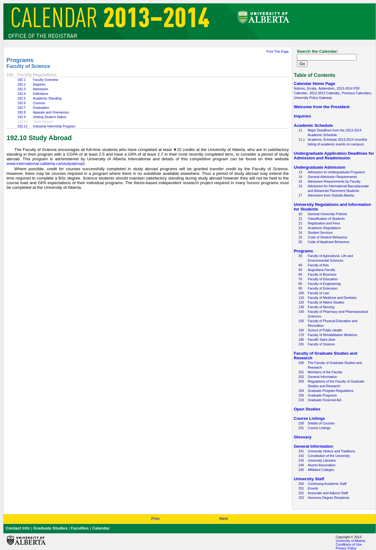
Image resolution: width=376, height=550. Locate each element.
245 (301, 470)
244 (301, 465)
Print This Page (277, 51)
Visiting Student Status (49, 117)
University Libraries (322, 460)
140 (301, 311)
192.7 (21, 107)
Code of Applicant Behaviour (328, 242)
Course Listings (309, 418)
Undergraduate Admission (319, 167)
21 (300, 218)
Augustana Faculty (321, 270)
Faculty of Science (28, 66)
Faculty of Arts (318, 265)
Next (223, 518)
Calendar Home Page (314, 83)
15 (300, 181)
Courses (39, 103)
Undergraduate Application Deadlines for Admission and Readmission (334, 155)
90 (300, 288)
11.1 (301, 139)
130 (301, 307)
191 (301, 344)
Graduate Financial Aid (324, 400)
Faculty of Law (318, 293)
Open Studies (307, 409)
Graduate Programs (322, 395)
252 (301, 493)
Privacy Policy (346, 548)
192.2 (21, 84)
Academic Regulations (324, 228)
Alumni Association (321, 465)
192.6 (21, 103)
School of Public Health (325, 330)
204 (301, 391)
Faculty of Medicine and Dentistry (332, 297)
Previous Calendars (356, 93)
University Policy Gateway (313, 98)
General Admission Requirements (332, 177)
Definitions (40, 93)
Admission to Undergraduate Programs (336, 172)
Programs (20, 60)
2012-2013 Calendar (325, 93)
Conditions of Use (349, 544)
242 (301, 456)
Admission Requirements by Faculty (334, 181)
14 (300, 177)
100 (301, 293)
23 (300, 228)
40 (300, 265)
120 (301, 302)
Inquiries (302, 116)
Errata (311, 88)
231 (301, 428)
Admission (40, 89)
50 (300, 270)
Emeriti (313, 488)
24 (300, 232)
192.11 (22, 126)
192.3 (21, 89)
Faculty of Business (322, 274)
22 (300, 223)
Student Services (320, 232)
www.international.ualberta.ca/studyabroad (45, 163)
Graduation (41, 107)
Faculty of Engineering (324, 284)
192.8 (21, 112)
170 (301, 335)
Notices (299, 88)
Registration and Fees (324, 223)
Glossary (302, 437)
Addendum (326, 88)
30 (300, 256)
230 (301, 423)
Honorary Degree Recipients (328, 497)
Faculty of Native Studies (326, 302)
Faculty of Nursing (321, 307)
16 (300, 186)
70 (300, 279)
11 (300, 130)
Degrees (39, 84)
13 (300, 172)
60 (300, 274)
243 (301, 460)
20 (300, 214)
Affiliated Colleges (321, 470)
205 (301, 395)
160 (301, 330)
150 (301, 321)
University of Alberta (350, 541)
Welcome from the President (322, 106)
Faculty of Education (323, 279)
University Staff (309, 479)
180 (301, 339)
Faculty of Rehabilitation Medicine (332, 335)
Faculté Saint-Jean (321, 339)
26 (300, 242)
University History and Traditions (331, 451)
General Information (322, 377)
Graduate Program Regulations (331, 391)
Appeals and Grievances (51, 112)
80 (300, 284)
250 (301, 484)
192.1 (21, 80)
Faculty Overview (45, 80)
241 (301, 451)
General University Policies (327, 214)
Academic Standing (47, 98)
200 (301, 363)
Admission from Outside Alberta (331, 195)
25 (300, 237)
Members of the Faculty (325, 372)
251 (301, 488)
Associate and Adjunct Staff (328, 493)
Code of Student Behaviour (327, 237)
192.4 (21, 93)
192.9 (21, 117)
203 (301, 381)
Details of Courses (321, 423)
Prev (155, 518)
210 (301, 400)
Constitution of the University (329, 456)
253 (301, 497)
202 (301, 377)
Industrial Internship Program (54, 126)
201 (301, 372)
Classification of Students (326, 218)
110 (301, 297)
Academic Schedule (313, 125)
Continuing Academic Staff (327, 484)
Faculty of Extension (323, 288)
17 (300, 195)
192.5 (21, 98)
